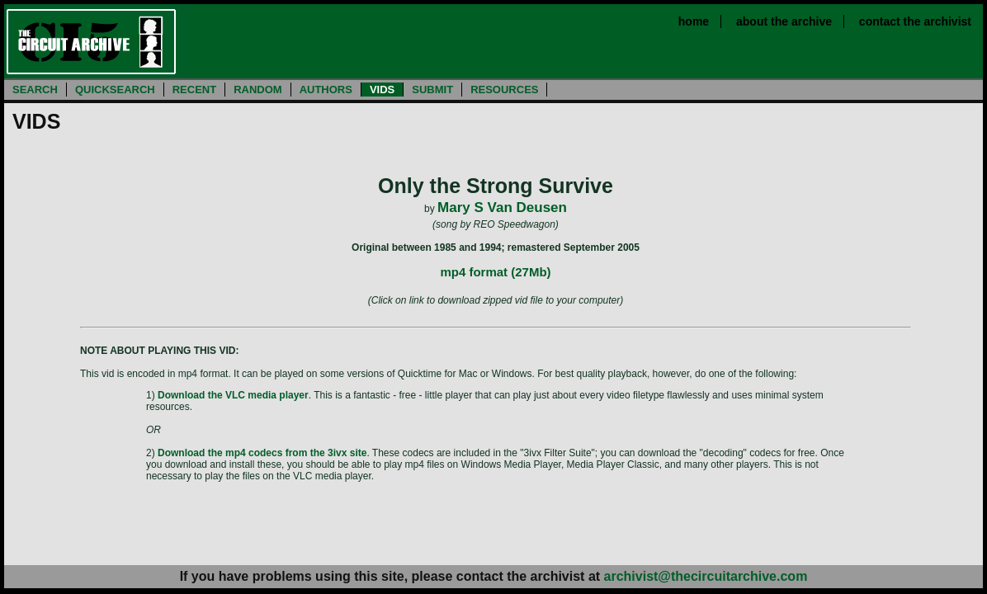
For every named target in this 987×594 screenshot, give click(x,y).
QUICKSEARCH (115, 89)
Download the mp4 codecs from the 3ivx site (262, 453)
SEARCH (35, 89)
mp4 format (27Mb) (495, 272)
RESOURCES (504, 89)
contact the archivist (915, 21)
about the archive (784, 21)
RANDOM (258, 89)
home (693, 21)
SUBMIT (432, 89)
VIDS (382, 89)
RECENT (194, 89)
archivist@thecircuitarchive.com (706, 576)
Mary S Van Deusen (502, 207)
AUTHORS (326, 89)
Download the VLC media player (233, 395)
